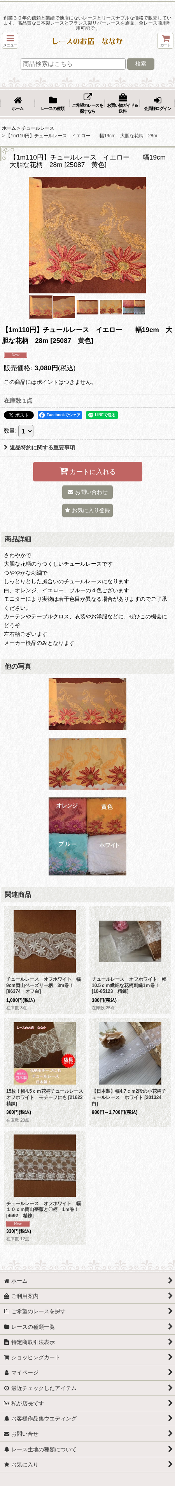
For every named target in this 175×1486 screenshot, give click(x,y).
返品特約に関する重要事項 (39, 447)
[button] (10, 41)
